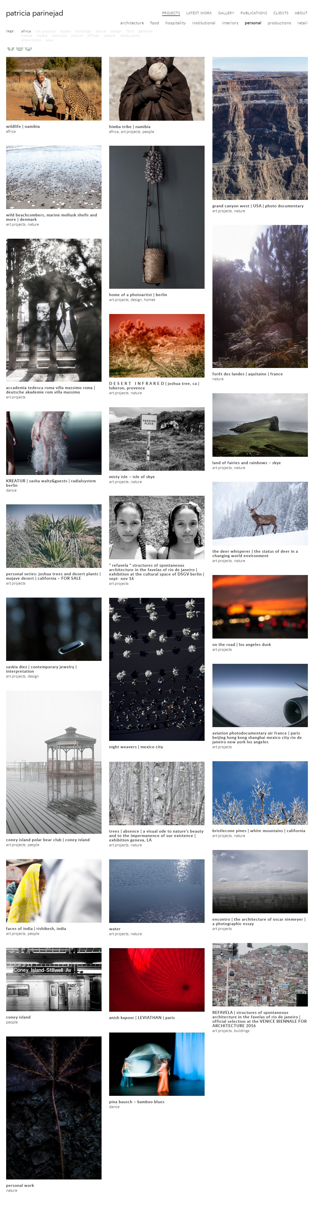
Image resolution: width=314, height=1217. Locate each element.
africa (26, 31)
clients (281, 13)
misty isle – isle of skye (132, 476)
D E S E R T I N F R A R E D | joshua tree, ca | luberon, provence (154, 386)
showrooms (31, 40)
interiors (230, 23)
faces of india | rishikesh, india (36, 928)
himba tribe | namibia (130, 126)
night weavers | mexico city (136, 746)
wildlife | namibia (23, 126)
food (154, 23)
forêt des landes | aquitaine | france (247, 374)
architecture (132, 23)
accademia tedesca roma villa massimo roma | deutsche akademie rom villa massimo (50, 390)
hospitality (176, 23)
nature (77, 35)
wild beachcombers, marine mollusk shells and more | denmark (51, 217)
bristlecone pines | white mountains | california (258, 830)
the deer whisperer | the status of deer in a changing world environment (255, 553)
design (116, 31)
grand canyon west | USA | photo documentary (258, 206)
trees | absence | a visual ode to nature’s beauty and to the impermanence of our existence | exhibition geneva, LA (156, 835)
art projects (46, 31)
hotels (42, 35)
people (109, 35)
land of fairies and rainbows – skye (246, 462)
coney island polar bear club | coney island (48, 839)
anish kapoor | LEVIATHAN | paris (142, 1017)
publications (254, 13)
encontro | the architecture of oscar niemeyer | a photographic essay (259, 921)
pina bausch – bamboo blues (137, 1101)
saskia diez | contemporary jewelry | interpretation (41, 669)
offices (93, 35)
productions (279, 23)
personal (253, 23)
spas (49, 40)
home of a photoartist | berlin (138, 294)
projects (171, 13)
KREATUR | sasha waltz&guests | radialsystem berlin (51, 483)
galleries (146, 31)
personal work (20, 1185)
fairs (130, 31)
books (66, 31)
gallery (226, 13)
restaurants (130, 35)
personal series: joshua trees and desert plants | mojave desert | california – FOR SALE (53, 576)
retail (303, 23)
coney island (18, 1017)
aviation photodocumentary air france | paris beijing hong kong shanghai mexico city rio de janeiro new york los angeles (257, 737)
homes (26, 35)
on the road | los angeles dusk (241, 644)
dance (101, 31)
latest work (199, 13)
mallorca (59, 35)
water (115, 928)
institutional (204, 23)
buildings (83, 31)
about (301, 13)
